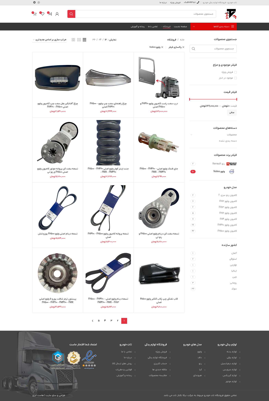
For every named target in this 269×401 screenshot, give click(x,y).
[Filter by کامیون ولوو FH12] (216, 201)
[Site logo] (231, 13)
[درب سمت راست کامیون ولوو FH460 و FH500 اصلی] (159, 77)
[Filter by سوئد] (216, 288)
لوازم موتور (231, 381)
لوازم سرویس (230, 369)
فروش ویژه (227, 72)
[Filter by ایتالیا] (216, 271)
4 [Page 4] (105, 320)
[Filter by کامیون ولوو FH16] (216, 213)
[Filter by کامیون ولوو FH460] (216, 225)
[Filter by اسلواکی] (216, 259)
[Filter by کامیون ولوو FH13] (216, 207)
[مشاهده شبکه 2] (73, 40)
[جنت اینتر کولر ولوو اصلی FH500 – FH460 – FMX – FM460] (108, 142)
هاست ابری (38, 395)
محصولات (232, 134)
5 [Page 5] (99, 320)
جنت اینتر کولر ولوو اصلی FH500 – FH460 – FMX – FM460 (108, 170)
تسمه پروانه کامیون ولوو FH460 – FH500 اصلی (108, 235)
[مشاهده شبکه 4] (79, 40)
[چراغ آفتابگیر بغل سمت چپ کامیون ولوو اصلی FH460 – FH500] (57, 77)
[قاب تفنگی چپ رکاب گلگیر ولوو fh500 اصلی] (159, 273)
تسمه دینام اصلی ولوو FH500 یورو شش (58, 233)
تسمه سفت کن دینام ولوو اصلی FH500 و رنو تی (159, 235)
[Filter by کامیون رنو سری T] (216, 195)
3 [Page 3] (111, 320)
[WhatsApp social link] (39, 2)
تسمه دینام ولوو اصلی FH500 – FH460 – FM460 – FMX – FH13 (108, 300)
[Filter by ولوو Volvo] (216, 171)
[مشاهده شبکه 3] (84, 40)
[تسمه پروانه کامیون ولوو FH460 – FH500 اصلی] (108, 208)
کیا (200, 369)
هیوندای (197, 375)
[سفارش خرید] (49, 39)
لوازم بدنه (232, 351)
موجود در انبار (226, 78)
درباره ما (128, 357)
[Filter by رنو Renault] (216, 163)
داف (200, 357)
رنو (200, 363)
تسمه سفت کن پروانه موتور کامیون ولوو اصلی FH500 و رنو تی (57, 170)
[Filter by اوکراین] (216, 265)
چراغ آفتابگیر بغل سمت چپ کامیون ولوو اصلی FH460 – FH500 (58, 105)
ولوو (199, 351)
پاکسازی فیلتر (175, 47)
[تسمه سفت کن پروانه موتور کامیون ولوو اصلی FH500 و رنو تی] (57, 142)
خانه (182, 39)
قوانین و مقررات (124, 369)
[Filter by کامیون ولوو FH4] (216, 219)
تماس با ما (126, 351)
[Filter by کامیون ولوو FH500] (216, 231)
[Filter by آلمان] (216, 253)
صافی (231, 112)
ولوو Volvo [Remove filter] (154, 47)
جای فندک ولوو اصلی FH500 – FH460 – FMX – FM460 (159, 170)
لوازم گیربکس (230, 375)
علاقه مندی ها (159, 369)
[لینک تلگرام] (34, 2)
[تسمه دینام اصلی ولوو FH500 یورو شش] (57, 208)
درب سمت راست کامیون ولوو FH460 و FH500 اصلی (159, 105)
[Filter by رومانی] (216, 283)
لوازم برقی (232, 357)
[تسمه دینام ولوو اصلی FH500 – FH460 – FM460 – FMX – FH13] (108, 273)
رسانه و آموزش (124, 375)
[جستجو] (141, 14)
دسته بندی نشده (228, 141)
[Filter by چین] (216, 277)
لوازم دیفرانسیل (229, 363)
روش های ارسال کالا (122, 363)
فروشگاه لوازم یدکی (157, 357)
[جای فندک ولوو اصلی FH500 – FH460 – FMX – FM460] (159, 142)
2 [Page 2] (117, 320)
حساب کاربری (160, 363)
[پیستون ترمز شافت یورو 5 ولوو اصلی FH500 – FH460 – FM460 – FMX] (57, 273)
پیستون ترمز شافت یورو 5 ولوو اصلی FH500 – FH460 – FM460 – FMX (57, 300)
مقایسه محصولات (158, 375)
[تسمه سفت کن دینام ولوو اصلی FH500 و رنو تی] (159, 208)
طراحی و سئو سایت (55, 395)
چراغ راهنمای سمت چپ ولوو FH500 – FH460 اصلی (108, 105)
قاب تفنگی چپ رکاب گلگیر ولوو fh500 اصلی (159, 300)
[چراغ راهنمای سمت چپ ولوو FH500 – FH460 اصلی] (108, 77)
